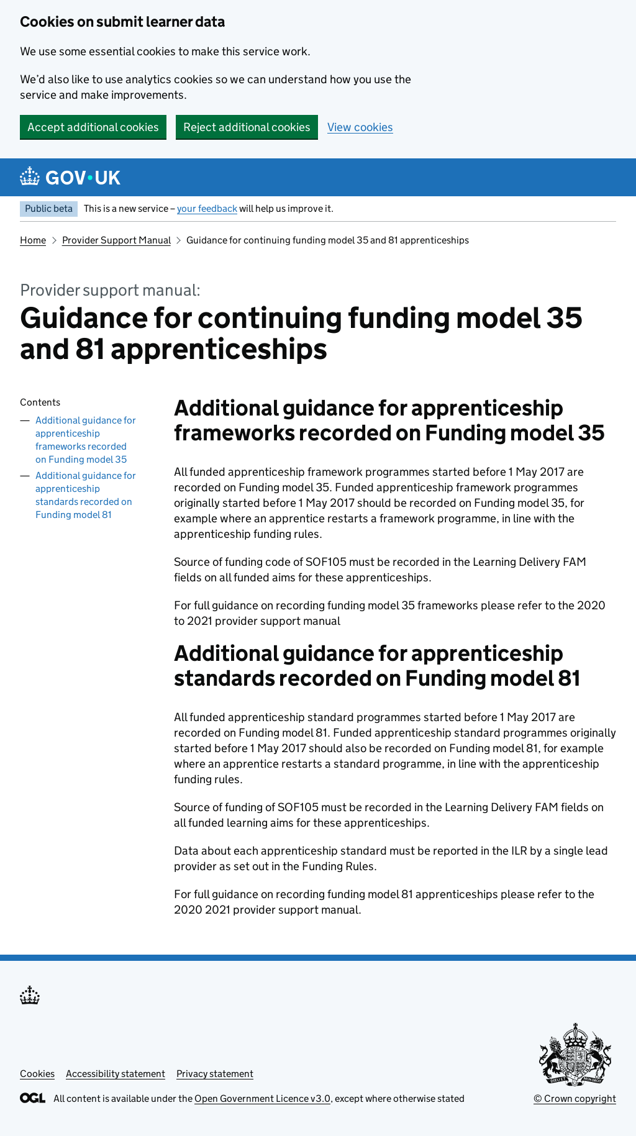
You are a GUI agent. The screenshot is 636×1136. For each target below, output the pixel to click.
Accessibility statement (115, 1073)
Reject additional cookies (247, 127)
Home (33, 240)
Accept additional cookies (93, 127)
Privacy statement (214, 1073)
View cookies (360, 127)
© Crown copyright (575, 1098)
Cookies (37, 1073)
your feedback (207, 208)
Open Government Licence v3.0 (262, 1098)
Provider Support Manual (116, 240)
